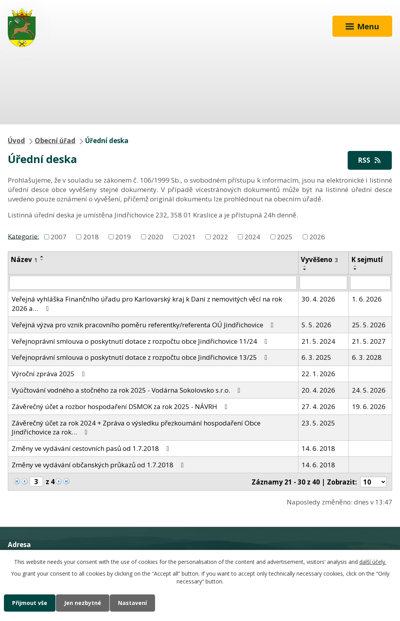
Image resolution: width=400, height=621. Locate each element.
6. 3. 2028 (367, 357)
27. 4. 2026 (318, 406)
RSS (370, 160)
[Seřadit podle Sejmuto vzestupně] (355, 265)
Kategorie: (23, 236)
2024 (252, 236)
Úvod (16, 140)
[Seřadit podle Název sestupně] (42, 259)
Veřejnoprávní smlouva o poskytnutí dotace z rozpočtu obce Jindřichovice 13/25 (141, 357)
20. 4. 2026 (318, 390)
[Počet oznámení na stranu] (373, 482)
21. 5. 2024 (318, 341)
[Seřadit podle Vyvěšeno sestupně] (305, 269)
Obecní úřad (55, 140)
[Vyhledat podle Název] (153, 283)
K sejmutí (367, 259)
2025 (285, 236)
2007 (58, 236)
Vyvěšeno (319, 259)
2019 (123, 236)
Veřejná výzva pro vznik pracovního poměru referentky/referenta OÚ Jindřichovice (144, 324)
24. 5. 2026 (369, 390)
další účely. (372, 561)
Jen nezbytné (82, 603)
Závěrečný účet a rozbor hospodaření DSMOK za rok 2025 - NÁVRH (121, 406)
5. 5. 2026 (316, 324)
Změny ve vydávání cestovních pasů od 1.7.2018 (92, 448)
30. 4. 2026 (318, 298)
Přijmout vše (29, 603)
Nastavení (132, 603)
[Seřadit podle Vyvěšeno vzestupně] (305, 266)
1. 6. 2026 (367, 298)
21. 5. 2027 (369, 341)
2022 (220, 236)
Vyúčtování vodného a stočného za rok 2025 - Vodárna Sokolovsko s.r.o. (127, 390)
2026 (317, 236)
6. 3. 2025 (316, 357)
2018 (91, 236)
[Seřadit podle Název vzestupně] (42, 256)
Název (24, 259)
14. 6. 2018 (318, 448)
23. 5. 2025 (318, 422)
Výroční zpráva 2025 (50, 373)
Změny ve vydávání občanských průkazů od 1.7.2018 (99, 464)
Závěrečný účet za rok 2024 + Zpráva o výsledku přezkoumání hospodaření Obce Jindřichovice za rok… (136, 427)
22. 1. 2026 (318, 373)
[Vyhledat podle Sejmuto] (370, 283)
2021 (188, 236)
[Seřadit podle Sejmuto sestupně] (355, 269)
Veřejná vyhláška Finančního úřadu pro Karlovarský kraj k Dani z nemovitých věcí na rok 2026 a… (147, 303)
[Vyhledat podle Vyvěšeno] (323, 283)
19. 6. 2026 (369, 406)
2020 (155, 236)
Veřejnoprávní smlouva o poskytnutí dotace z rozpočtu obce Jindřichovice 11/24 (141, 341)
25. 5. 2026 (369, 324)
